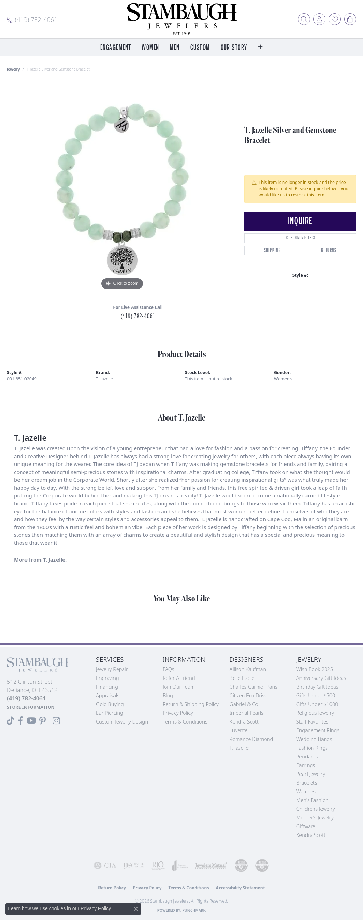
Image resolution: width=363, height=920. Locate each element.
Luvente (239, 730)
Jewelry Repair (112, 669)
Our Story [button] (234, 48)
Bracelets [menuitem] (306, 782)
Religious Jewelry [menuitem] (315, 713)
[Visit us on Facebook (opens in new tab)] (20, 721)
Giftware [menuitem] (306, 826)
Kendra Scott (244, 721)
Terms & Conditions (185, 721)
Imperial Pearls (247, 713)
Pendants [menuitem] (307, 756)
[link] (32, 19)
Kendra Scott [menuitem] (310, 835)
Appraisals (107, 695)
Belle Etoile (242, 678)
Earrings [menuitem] (305, 765)
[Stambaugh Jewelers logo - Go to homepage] (181, 19)
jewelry (13, 69)
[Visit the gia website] (105, 866)
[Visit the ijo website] (133, 866)
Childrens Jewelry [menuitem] (315, 809)
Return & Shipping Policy (191, 704)
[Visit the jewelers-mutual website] (211, 866)
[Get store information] (31, 707)
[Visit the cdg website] (241, 866)
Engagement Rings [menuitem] (317, 730)
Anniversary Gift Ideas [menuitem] (321, 678)
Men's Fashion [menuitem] (312, 800)
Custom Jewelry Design (122, 721)
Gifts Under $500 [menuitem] (315, 695)
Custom (200, 48)
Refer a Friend (179, 678)
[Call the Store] (26, 698)
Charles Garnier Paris (254, 686)
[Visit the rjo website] (158, 866)
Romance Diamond (251, 739)
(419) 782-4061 (138, 316)
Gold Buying (110, 704)
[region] (122, 187)
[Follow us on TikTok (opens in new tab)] (10, 721)
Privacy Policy (178, 713)
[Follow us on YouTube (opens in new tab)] (31, 721)
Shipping (272, 250)
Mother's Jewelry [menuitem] (315, 817)
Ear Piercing (109, 713)
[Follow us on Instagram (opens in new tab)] (56, 721)
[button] (304, 19)
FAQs (168, 669)
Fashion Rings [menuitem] (312, 747)
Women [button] (150, 48)
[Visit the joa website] (180, 866)
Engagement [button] (115, 48)
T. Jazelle (104, 379)
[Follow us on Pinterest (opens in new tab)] (42, 721)
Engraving (107, 678)
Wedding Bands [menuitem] (314, 739)
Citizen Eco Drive (248, 695)
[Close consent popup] (136, 909)
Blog (168, 695)
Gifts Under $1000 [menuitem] (317, 704)
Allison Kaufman (248, 669)
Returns (328, 250)
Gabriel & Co (244, 704)
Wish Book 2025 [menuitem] (314, 669)
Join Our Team (179, 686)
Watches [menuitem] (306, 791)
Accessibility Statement (240, 888)
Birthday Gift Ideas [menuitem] (317, 686)
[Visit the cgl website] (262, 866)
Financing (107, 686)
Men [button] (175, 48)
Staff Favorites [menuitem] (312, 721)
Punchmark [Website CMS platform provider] (194, 910)
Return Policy (112, 888)
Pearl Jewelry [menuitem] (310, 774)
